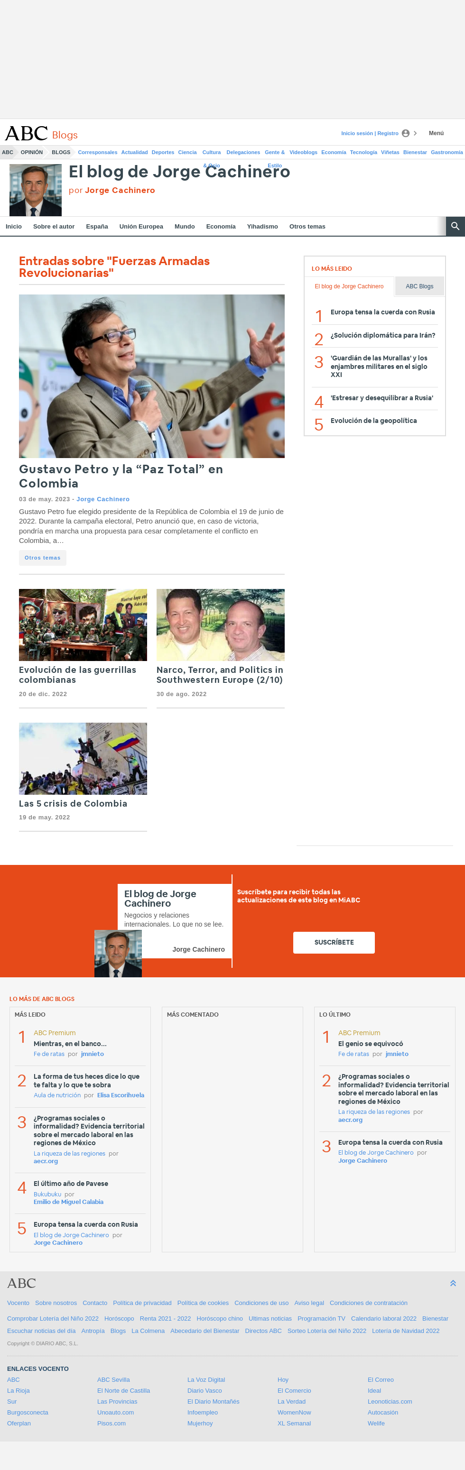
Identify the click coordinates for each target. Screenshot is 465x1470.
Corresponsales (97, 152)
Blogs (61, 152)
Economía (333, 152)
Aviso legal (309, 1302)
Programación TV (321, 1318)
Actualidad (134, 152)
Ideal (374, 1390)
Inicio (14, 226)
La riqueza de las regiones (69, 1154)
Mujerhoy (200, 1423)
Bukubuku (47, 1195)
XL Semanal (294, 1423)
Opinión (32, 152)
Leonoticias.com (390, 1401)
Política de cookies (203, 1302)
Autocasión (383, 1412)
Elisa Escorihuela (120, 1096)
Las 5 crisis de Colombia (73, 804)
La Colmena (148, 1330)
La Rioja (18, 1390)
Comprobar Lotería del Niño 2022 (53, 1318)
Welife (376, 1423)
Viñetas (390, 152)
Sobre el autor (53, 226)
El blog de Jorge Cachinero (180, 172)
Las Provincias (117, 1401)
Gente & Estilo (275, 154)
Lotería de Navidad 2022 (405, 1330)
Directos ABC (263, 1330)
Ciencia (187, 152)
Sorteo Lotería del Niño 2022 (327, 1330)
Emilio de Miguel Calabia (68, 1202)
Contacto (95, 1302)
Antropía (93, 1330)
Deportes (163, 152)
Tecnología (363, 152)
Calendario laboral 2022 (384, 1318)
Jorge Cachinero (103, 499)
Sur (12, 1401)
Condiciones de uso (261, 1302)
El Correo (381, 1380)
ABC (7, 152)
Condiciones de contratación (369, 1302)
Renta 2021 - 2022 (165, 1318)
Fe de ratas (49, 1054)
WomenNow (294, 1412)
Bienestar (415, 152)
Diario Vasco (204, 1390)
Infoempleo (202, 1412)
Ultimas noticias (270, 1318)
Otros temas (307, 226)
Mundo (185, 226)
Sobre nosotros (56, 1302)
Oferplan (19, 1423)
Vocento (18, 1302)
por (112, 190)
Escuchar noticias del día (41, 1330)
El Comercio (294, 1390)
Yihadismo (262, 226)
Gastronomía (447, 152)
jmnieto (92, 1054)
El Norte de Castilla (123, 1390)
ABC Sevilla (113, 1380)
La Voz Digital (206, 1380)
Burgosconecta (27, 1412)
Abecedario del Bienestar (204, 1330)
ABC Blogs (419, 286)
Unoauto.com (115, 1412)
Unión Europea (141, 226)
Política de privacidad (142, 1302)
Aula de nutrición (57, 1096)
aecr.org (46, 1161)
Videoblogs (303, 152)
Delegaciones (243, 152)
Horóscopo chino (220, 1318)
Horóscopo (119, 1318)
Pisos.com (111, 1423)
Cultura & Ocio (212, 154)
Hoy (283, 1380)
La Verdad (292, 1401)
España (97, 226)
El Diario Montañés (213, 1401)
